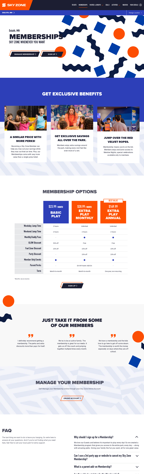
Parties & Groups (95, 5)
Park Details (134, 5)
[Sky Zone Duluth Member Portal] (140, 5)
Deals (107, 5)
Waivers (125, 5)
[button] (8, 12)
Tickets (74, 5)
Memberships (83, 5)
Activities (115, 5)
